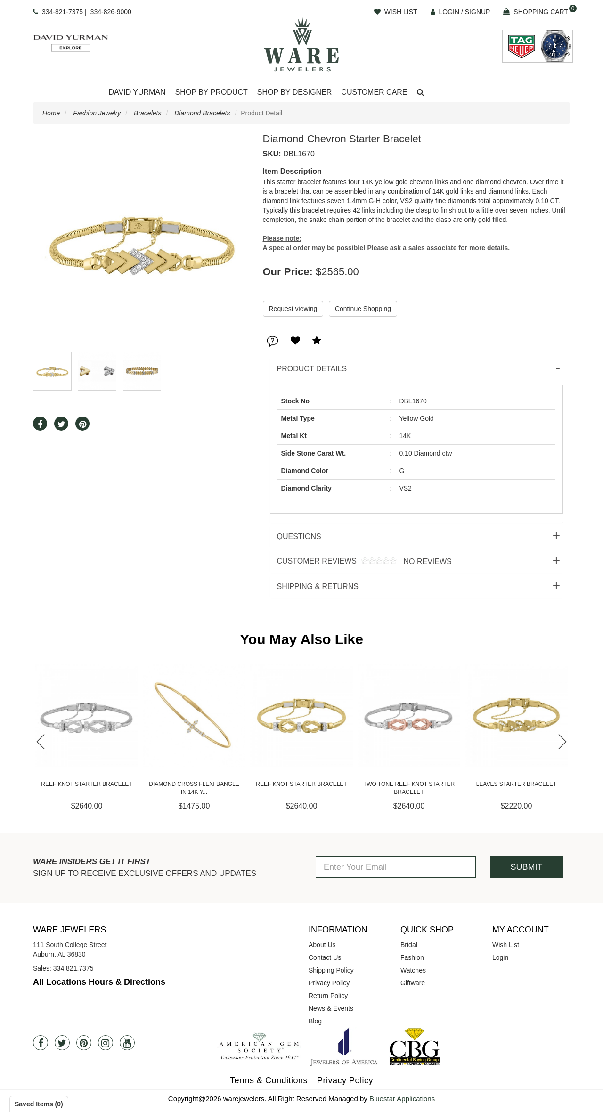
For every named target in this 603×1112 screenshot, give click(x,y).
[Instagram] (105, 1042)
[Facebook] (40, 1042)
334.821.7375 (73, 968)
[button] (420, 92)
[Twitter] (62, 1042)
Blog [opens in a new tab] (315, 1021)
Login (500, 957)
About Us (322, 944)
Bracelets (147, 113)
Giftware (412, 983)
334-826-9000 (110, 12)
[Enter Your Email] (396, 867)
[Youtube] (127, 1042)
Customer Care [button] (374, 92)
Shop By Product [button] (211, 92)
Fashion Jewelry (97, 113)
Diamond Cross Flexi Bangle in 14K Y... (194, 788)
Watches (413, 970)
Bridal (408, 944)
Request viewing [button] (293, 308)
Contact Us (325, 957)
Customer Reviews (361, 561)
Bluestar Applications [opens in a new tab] (402, 1099)
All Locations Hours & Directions (99, 982)
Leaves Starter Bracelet (516, 784)
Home (51, 113)
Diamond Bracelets (202, 113)
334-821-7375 (62, 12)
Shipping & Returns (318, 586)
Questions (299, 536)
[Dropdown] (136, 92)
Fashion (412, 957)
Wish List (505, 944)
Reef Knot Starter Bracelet (86, 784)
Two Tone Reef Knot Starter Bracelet (409, 788)
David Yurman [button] (136, 92)
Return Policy (328, 995)
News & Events (331, 1008)
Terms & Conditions (269, 1080)
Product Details (312, 369)
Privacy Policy (329, 983)
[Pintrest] (83, 1042)
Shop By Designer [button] (294, 92)
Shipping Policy (331, 970)
